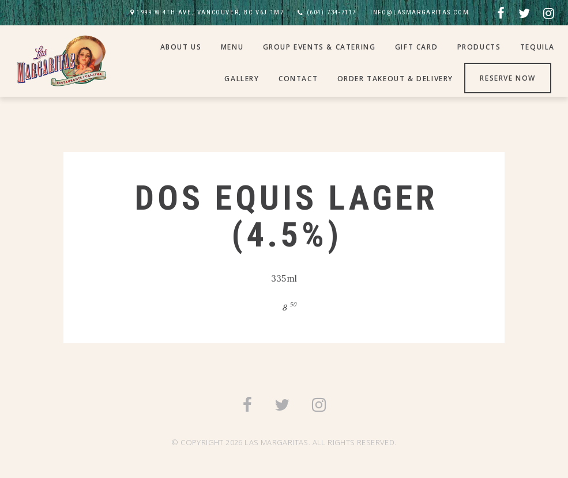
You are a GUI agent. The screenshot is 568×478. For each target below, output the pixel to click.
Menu (232, 47)
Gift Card (416, 47)
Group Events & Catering (319, 47)
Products (479, 47)
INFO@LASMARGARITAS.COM (419, 12)
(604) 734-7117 (331, 12)
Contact (298, 79)
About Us (181, 47)
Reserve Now (508, 78)
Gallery (241, 79)
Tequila (537, 47)
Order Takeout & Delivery (395, 79)
